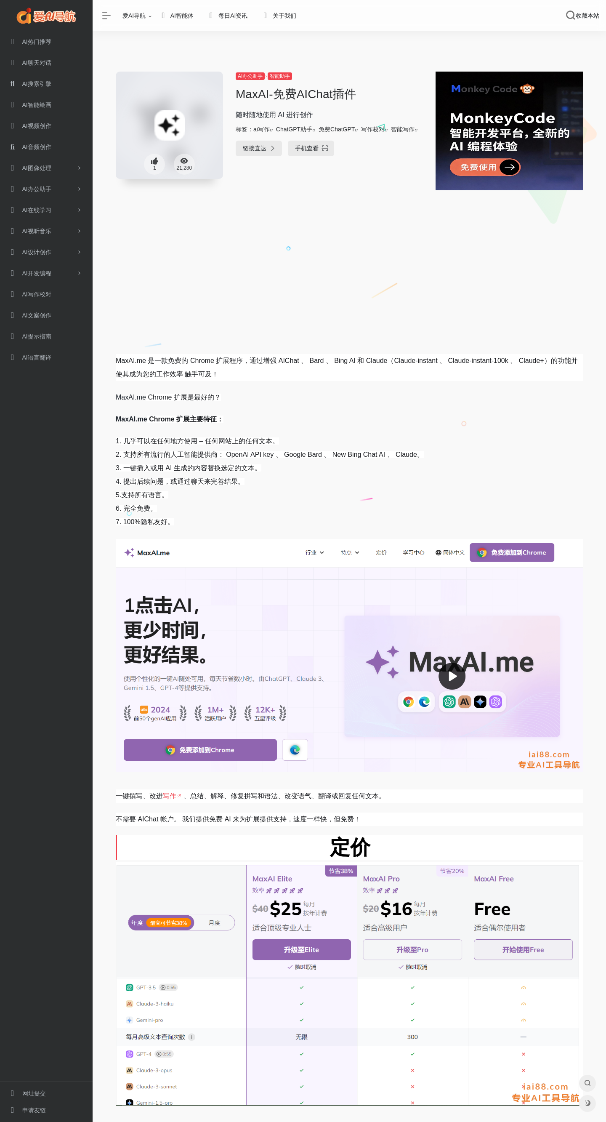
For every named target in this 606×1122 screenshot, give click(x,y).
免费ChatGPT (337, 129)
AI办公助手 (250, 76)
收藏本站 (587, 15)
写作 (169, 796)
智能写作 (403, 129)
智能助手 (280, 76)
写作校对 (373, 129)
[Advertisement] (349, 287)
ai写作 (261, 129)
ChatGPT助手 (294, 129)
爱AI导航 (134, 15)
